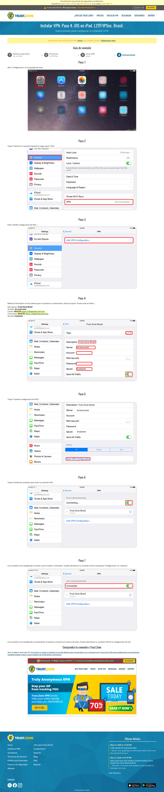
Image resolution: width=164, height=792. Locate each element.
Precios (100, 16)
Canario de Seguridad (17, 764)
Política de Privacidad (17, 760)
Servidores (139, 16)
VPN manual (85, 3)
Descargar (126, 16)
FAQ (35, 760)
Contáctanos (39, 748)
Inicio (10, 745)
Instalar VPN (112, 16)
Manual (37, 764)
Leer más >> (107, 3)
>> (86, 8)
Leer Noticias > (115, 773)
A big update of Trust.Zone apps (123, 748)
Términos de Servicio (17, 756)
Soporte (151, 16)
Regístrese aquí (108, 40)
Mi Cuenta (151, 8)
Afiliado (11, 768)
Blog (36, 756)
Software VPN (14, 748)
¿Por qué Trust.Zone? (84, 16)
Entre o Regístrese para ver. (33, 311)
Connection (56, 654)
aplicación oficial (68, 3)
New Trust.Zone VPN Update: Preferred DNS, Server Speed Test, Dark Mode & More (131, 761)
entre (80, 40)
